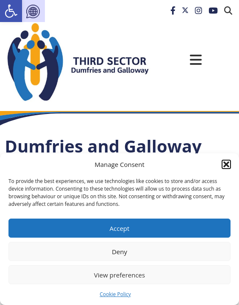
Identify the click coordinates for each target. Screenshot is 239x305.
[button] (226, 164)
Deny (119, 251)
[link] (11, 11)
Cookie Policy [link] (115, 294)
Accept (120, 228)
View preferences (119, 275)
